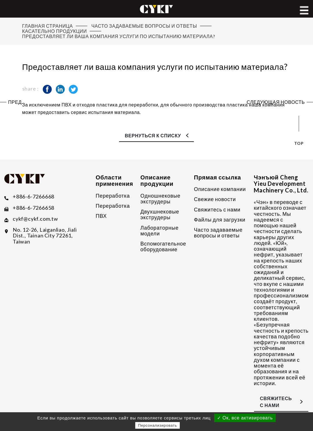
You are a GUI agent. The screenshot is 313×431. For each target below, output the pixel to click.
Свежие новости (215, 199)
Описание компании (220, 189)
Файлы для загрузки (219, 219)
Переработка (113, 195)
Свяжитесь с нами (217, 209)
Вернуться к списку (153, 135)
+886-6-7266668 (33, 197)
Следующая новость (276, 102)
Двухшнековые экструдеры (159, 214)
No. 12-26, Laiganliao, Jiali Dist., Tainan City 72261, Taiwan (45, 235)
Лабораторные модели (159, 231)
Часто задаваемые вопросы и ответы (218, 233)
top (298, 143)
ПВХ (101, 216)
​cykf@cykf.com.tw (35, 219)
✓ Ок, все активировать (245, 417)
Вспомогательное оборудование (163, 246)
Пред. (15, 102)
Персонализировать (157, 425)
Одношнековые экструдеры (160, 199)
